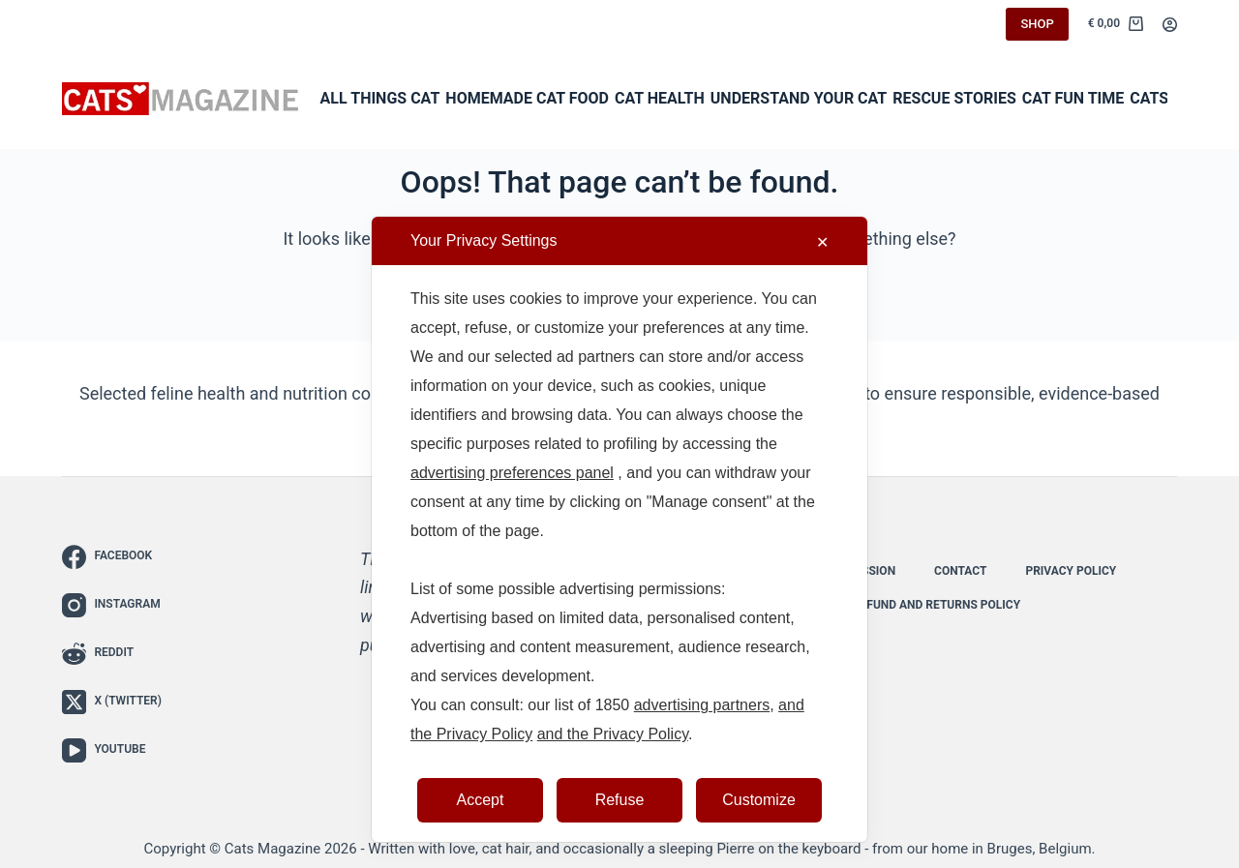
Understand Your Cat (799, 98)
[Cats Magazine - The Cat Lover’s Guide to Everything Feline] (181, 99)
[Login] (1170, 24)
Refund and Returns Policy (936, 605)
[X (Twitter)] (112, 702)
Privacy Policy (1070, 571)
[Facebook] (112, 557)
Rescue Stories (953, 98)
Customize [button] (759, 800)
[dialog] (619, 529)
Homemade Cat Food (527, 98)
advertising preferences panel (512, 472)
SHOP (1036, 23)
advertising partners (702, 705)
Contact (960, 571)
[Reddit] (112, 654)
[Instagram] (112, 605)
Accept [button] (480, 800)
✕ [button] (822, 242)
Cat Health (660, 98)
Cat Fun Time (1073, 98)
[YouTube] (112, 750)
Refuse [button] (620, 800)
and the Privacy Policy (612, 734)
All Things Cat (380, 98)
